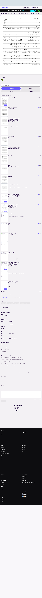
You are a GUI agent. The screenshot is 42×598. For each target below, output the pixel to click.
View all (39, 291)
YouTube (2, 463)
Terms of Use (3, 451)
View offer (32, 10)
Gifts (1, 443)
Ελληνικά (2, 499)
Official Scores (24, 474)
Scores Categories (25, 470)
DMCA (2, 455)
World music (3, 347)
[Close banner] (40, 11)
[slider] (0, 15)
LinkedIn (2, 470)
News (23, 478)
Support (2, 436)
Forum (23, 451)
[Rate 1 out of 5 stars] (2, 297)
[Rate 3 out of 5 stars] (5, 297)
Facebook (2, 465)
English (2, 490)
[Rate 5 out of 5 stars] (8, 297)
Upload (33, 7)
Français (2, 497)
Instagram (2, 474)
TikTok (2, 472)
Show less (3, 385)
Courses (23, 472)
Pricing (2, 459)
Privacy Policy (3, 449)
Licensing (2, 447)
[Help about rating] (10, 295)
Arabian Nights (4, 349)
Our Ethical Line (24, 432)
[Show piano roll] (38, 13)
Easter (2, 344)
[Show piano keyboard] (36, 13)
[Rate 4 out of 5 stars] (6, 297)
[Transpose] (21, 13)
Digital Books (24, 476)
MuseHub (2, 484)
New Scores (24, 465)
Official (5, 211)
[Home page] (4, 8)
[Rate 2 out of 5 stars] (3, 297)
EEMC (2, 486)
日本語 (2, 501)
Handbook (23, 449)
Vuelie (2, 314)
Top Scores (23, 463)
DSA (1, 457)
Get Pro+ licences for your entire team (28, 482)
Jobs (1, 434)
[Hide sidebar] (16, 258)
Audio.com (2, 482)
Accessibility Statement (5, 453)
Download (23, 447)
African (2, 351)
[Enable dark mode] (34, 13)
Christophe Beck (5, 315)
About (2, 432)
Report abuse (24, 434)
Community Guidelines (25, 436)
